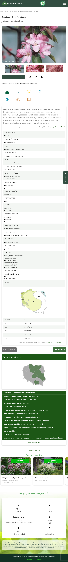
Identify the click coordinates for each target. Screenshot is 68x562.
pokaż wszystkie (34, 442)
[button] (14, 69)
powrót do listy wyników (13, 77)
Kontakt (30, 559)
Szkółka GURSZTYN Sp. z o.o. (56, 342)
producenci (65, 177)
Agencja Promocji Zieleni (57, 127)
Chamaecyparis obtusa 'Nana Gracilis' (18, 523)
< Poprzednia (9, 350)
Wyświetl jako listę (34, 450)
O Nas (39, 559)
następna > (60, 350)
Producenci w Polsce (12, 357)
